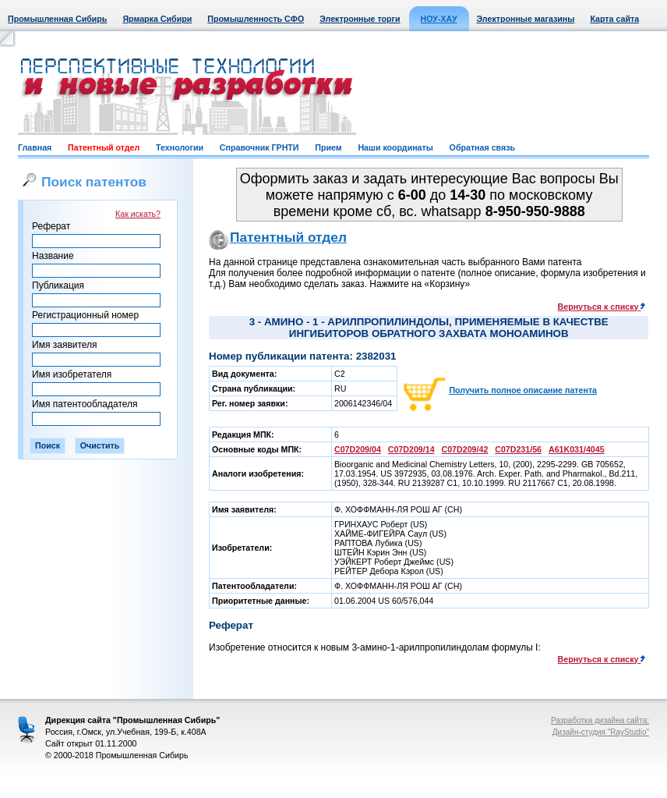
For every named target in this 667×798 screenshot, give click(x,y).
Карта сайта (614, 18)
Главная (34, 147)
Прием (328, 147)
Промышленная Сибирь (57, 18)
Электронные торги (359, 18)
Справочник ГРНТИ (259, 147)
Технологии (179, 147)
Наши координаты (395, 147)
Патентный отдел (103, 147)
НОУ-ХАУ (439, 18)
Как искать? (138, 213)
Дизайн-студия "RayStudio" (600, 732)
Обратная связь (482, 147)
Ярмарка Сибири (157, 18)
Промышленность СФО (255, 18)
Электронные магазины (526, 18)
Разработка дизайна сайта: (600, 720)
